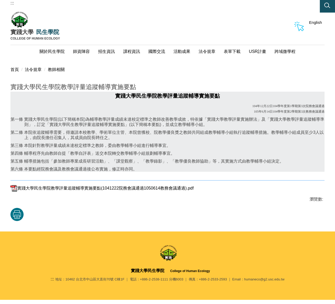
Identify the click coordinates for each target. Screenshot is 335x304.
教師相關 (56, 69)
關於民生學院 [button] (52, 51)
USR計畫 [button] (257, 51)
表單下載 (232, 51)
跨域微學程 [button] (285, 51)
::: (12, 3)
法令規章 (33, 69)
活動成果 (182, 51)
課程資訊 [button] (131, 51)
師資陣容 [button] (81, 51)
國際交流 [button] (156, 51)
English (315, 22)
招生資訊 (106, 51)
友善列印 (17, 214)
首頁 (14, 69)
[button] (327, 6)
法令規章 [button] (207, 51)
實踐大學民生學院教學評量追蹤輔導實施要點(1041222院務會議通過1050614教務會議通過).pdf (102, 188)
